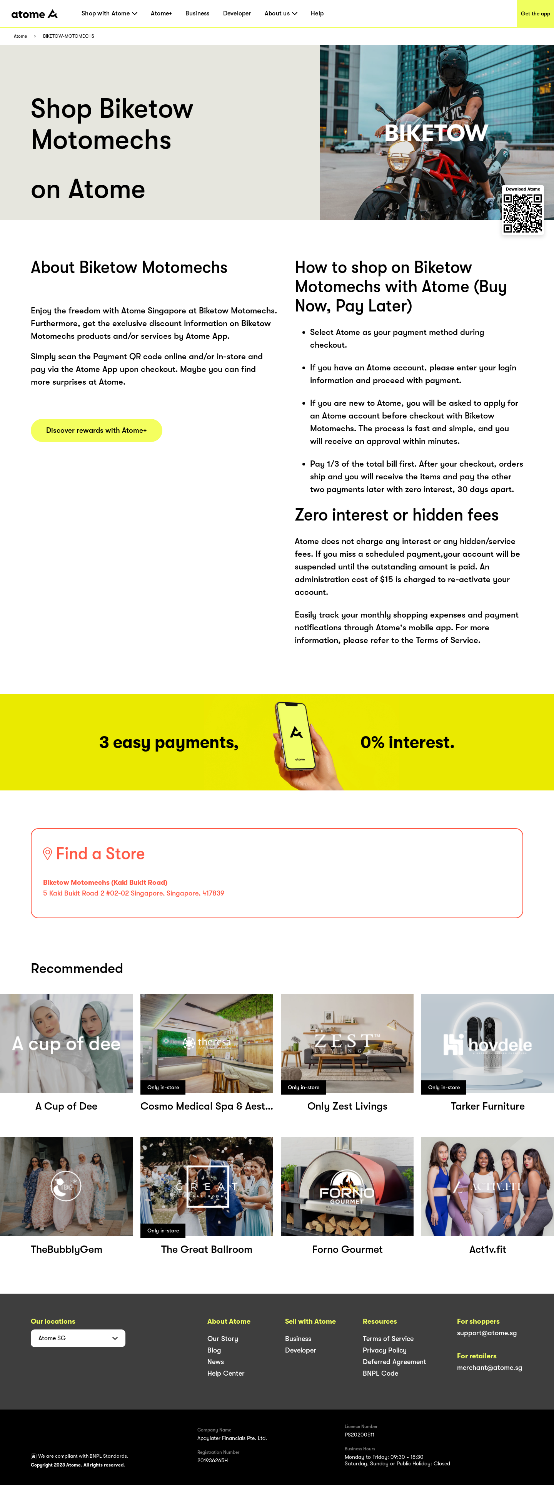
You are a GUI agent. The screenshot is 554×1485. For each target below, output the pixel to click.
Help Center (226, 1373)
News (215, 1362)
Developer (237, 13)
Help (317, 13)
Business (197, 13)
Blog (214, 1350)
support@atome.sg (487, 1333)
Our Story (222, 1339)
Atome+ (161, 13)
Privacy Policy (385, 1350)
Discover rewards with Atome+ (96, 430)
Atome (20, 36)
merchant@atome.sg (489, 1367)
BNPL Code (380, 1373)
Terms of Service (388, 1339)
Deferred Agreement (394, 1362)
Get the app (535, 13)
